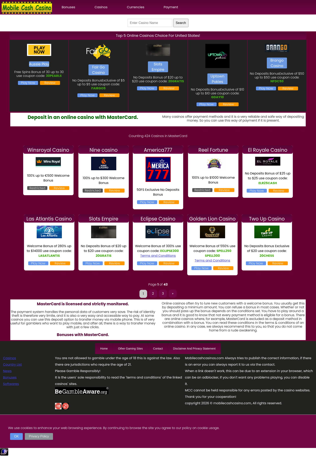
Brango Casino (277, 63)
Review (50, 83)
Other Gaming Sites (130, 348)
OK (16, 436)
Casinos (101, 7)
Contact (158, 348)
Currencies (135, 7)
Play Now (28, 83)
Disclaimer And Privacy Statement (194, 348)
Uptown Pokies (218, 79)
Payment (171, 7)
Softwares (11, 384)
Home (104, 348)
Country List (12, 364)
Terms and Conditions (158, 255)
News (7, 371)
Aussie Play (39, 64)
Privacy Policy (39, 436)
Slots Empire (158, 67)
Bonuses (68, 7)
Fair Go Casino (98, 70)
